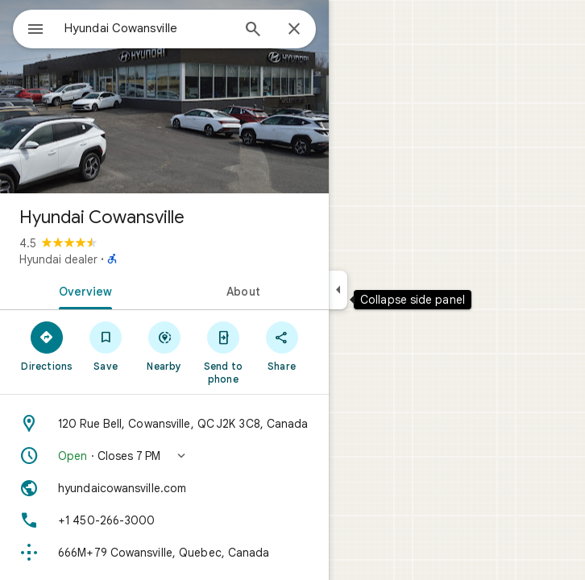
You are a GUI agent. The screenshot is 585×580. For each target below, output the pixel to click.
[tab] (82, 290)
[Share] (281, 345)
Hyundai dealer (58, 259)
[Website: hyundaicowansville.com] (164, 488)
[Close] (294, 30)
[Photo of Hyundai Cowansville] (164, 96)
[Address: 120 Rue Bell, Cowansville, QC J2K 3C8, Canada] (164, 424)
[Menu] (35, 31)
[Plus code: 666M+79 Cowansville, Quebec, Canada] (164, 552)
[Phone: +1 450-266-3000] (164, 520)
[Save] (106, 345)
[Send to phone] (222, 352)
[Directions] (47, 345)
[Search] (253, 31)
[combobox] (147, 28)
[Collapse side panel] (338, 290)
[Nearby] (164, 345)
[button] (164, 456)
